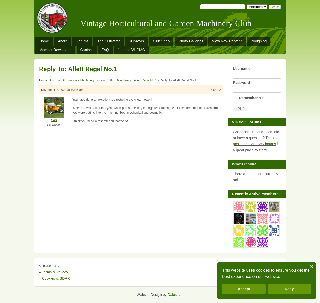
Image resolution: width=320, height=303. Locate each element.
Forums (82, 41)
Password (257, 87)
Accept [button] (244, 289)
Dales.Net (175, 294)
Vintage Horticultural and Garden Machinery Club (165, 23)
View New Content (227, 41)
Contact (86, 50)
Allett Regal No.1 (145, 80)
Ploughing (259, 41)
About (62, 41)
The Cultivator (108, 41)
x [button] (311, 266)
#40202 (216, 90)
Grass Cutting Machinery (114, 80)
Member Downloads (55, 50)
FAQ (105, 50)
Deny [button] (289, 289)
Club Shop (161, 41)
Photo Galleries (190, 41)
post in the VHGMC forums (254, 144)
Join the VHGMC (131, 50)
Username (257, 72)
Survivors (136, 41)
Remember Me (249, 98)
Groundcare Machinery (79, 80)
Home (44, 41)
